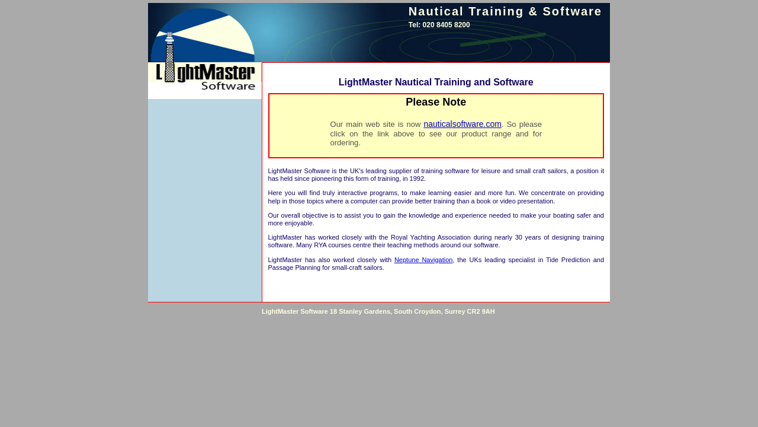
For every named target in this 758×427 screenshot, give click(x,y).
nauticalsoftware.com (462, 124)
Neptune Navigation (423, 259)
